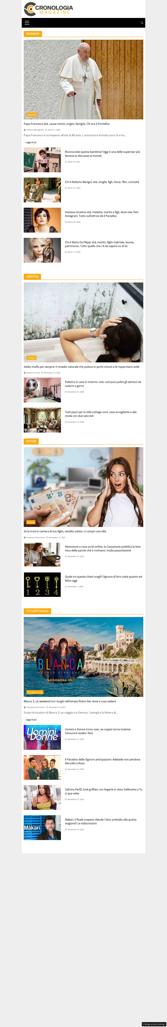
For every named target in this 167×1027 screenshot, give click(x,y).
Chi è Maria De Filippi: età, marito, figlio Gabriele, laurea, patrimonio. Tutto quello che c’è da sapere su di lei (99, 244)
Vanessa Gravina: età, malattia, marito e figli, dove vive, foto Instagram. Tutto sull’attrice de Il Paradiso (102, 214)
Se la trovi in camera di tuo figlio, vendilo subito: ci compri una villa (65, 531)
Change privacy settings (154, 1024)
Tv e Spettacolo (34, 692)
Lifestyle (31, 357)
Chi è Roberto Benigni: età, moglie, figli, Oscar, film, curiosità (102, 182)
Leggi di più (31, 142)
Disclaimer (103, 856)
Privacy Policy (83, 856)
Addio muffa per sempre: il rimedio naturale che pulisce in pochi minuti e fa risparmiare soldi (81, 367)
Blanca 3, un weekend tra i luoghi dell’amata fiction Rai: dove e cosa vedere (70, 701)
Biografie (31, 114)
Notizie (30, 522)
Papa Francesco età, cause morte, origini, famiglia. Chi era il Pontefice (67, 124)
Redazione (63, 856)
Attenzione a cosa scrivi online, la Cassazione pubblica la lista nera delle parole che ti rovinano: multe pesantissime (102, 548)
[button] (142, 23)
